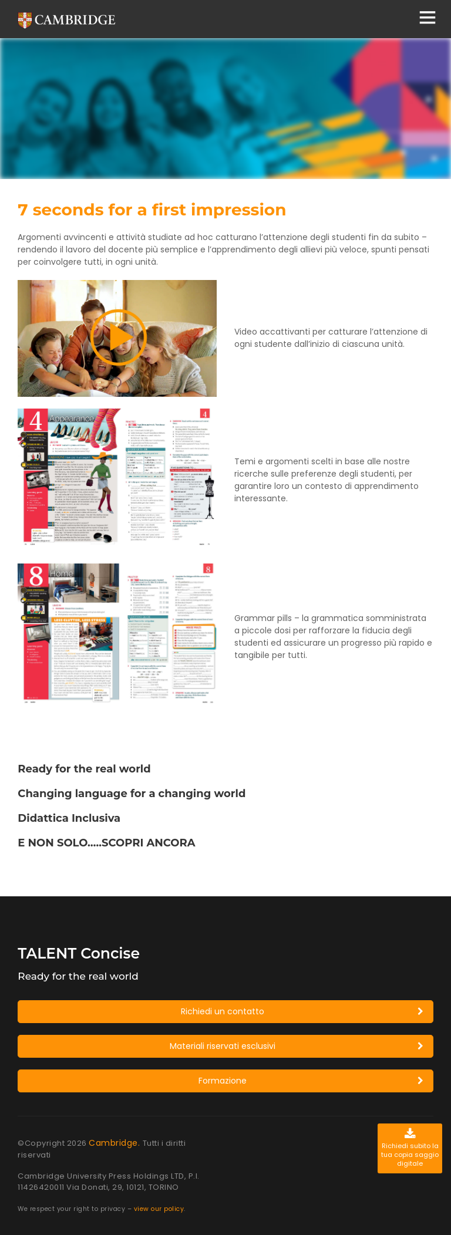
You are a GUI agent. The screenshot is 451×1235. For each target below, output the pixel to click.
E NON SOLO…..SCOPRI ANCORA (106, 842)
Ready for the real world (84, 768)
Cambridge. (116, 1143)
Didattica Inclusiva (69, 818)
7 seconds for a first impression (152, 210)
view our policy (159, 1208)
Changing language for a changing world (131, 793)
